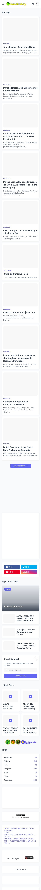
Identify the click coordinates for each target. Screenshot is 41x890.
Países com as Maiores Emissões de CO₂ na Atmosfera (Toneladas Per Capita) (20, 185)
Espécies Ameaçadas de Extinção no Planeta (15, 403)
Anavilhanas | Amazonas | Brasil (19, 47)
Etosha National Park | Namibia (19, 312)
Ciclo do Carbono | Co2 (16, 274)
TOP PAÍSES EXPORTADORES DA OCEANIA (19, 839)
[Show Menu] (3, 4)
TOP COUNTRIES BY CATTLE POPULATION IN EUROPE (30, 730)
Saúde (20, 776)
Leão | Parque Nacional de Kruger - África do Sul (20, 231)
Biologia (20, 761)
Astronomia (20, 757)
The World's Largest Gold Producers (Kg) (29, 706)
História (20, 772)
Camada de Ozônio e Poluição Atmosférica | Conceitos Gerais (25, 645)
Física (20, 765)
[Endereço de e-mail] (20, 670)
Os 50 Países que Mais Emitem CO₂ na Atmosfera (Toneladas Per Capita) (18, 136)
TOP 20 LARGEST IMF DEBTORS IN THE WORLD (10, 730)
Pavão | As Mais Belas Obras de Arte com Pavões (25, 632)
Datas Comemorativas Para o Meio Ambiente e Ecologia (18, 448)
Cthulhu (6, 832)
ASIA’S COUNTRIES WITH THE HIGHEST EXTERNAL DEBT (10, 706)
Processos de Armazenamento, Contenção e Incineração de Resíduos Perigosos (19, 358)
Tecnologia (20, 780)
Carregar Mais (19, 466)
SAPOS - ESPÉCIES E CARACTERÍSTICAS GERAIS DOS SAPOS (25, 618)
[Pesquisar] (37, 4)
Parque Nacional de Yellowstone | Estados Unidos (20, 89)
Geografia (20, 769)
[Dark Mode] (33, 4)
